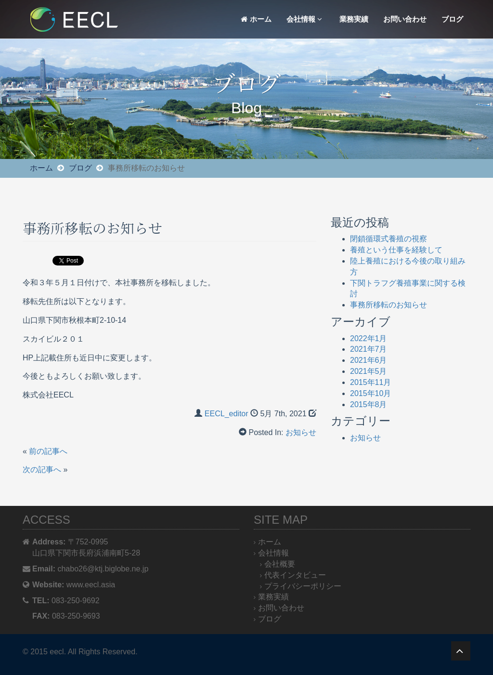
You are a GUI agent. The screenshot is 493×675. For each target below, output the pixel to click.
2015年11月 (370, 382)
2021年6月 (368, 360)
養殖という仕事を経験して (396, 250)
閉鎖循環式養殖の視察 (388, 239)
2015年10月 (370, 393)
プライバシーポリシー (302, 586)
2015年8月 (368, 404)
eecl (57, 652)
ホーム (256, 19)
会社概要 (279, 564)
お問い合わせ (405, 19)
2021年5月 (368, 371)
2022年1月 (368, 338)
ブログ (452, 19)
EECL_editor (226, 414)
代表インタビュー (295, 575)
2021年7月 (368, 349)
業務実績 (353, 19)
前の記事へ (48, 451)
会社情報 (304, 19)
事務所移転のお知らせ (388, 305)
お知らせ (300, 432)
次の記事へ (42, 469)
